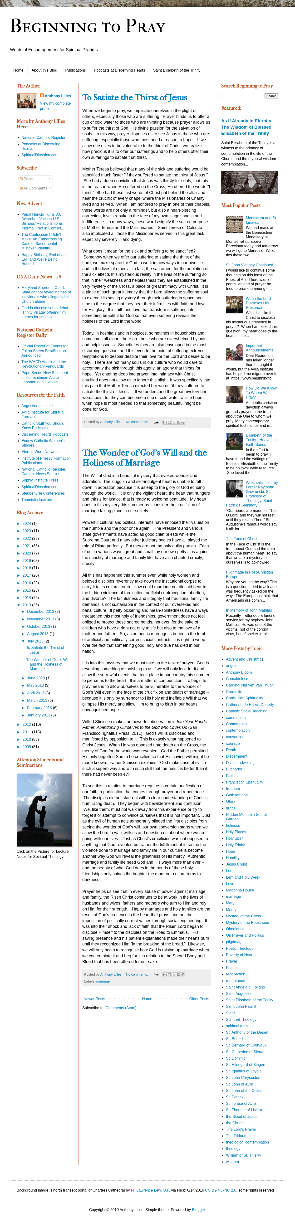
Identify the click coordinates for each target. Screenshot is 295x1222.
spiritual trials (237, 1026)
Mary (230, 903)
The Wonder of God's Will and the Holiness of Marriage (144, 458)
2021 (27, 546)
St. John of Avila (239, 1084)
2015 (27, 590)
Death (231, 750)
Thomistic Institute (36, 500)
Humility (233, 858)
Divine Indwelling (240, 763)
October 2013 (39, 626)
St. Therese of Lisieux (244, 1110)
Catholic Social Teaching (246, 711)
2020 (27, 553)
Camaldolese (237, 679)
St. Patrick (234, 1097)
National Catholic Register (43, 138)
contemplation (238, 730)
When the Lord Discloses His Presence (258, 303)
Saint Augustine (239, 994)
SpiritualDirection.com (40, 155)
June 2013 (36, 678)
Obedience (235, 929)
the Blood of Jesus (241, 1117)
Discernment (236, 756)
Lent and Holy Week (243, 877)
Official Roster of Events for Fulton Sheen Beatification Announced (44, 350)
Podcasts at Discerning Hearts (119, 70)
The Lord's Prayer (241, 1129)
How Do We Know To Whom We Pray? (261, 392)
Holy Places (236, 832)
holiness (233, 825)
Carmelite (234, 692)
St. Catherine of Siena (244, 1052)
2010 (27, 739)
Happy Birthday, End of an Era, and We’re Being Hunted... (43, 259)
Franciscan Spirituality (244, 782)
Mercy (231, 910)
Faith (230, 776)
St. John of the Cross (243, 1091)
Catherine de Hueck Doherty (250, 705)
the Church (235, 1123)
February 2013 (40, 708)
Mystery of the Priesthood (247, 922)
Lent (229, 871)
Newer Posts (94, 999)
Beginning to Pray (87, 26)
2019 (27, 561)
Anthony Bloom (239, 672)
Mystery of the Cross (243, 916)
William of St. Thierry (243, 1155)
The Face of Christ (241, 539)
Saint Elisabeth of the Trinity (176, 70)
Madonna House (240, 890)
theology (233, 1149)
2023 (27, 531)
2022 (27, 538)
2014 (27, 598)
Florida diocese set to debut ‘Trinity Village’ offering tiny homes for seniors (44, 312)
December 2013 (41, 611)
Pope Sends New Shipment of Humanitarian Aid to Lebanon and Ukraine (44, 377)
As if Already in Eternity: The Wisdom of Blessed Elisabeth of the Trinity (247, 127)
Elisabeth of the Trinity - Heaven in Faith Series (261, 439)
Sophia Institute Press (40, 480)
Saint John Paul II (241, 1006)
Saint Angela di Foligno (245, 987)
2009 (27, 747)
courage (233, 743)
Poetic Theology (239, 948)
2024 (27, 523)
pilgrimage (235, 942)
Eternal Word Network (40, 452)
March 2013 (37, 700)
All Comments (33, 188)
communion (236, 718)
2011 (27, 732)
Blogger (198, 1210)
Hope (230, 851)
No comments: (137, 422)
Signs (231, 1013)
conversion (235, 737)
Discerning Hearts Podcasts (44, 434)
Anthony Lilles (58, 96)
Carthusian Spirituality (244, 698)
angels (231, 666)
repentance (235, 981)
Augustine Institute (37, 406)
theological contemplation (247, 1142)
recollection (235, 974)
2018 (27, 568)
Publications (75, 70)
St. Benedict (236, 1039)
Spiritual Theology (241, 1020)
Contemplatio (237, 724)
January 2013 (39, 715)
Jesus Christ (236, 864)
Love (230, 884)
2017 (27, 575)
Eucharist (234, 769)
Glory (230, 801)
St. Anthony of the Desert (247, 1032)
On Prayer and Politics (245, 935)
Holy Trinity (235, 845)
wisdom (232, 1162)
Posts (26, 179)
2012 (27, 724)
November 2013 (41, 619)
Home (18, 70)
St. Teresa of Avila (241, 1103)
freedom (233, 789)
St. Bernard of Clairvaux (246, 1045)
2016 (27, 583)
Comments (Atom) (121, 1008)
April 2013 (36, 693)
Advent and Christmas (244, 659)
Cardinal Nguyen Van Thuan (250, 685)
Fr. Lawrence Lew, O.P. (150, 1190)
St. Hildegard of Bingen (245, 1065)
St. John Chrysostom (243, 1078)
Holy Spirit (234, 838)
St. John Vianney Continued (249, 265)
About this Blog (44, 70)
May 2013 (36, 685)
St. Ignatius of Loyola (243, 1071)
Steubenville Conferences (43, 493)
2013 (27, 605)
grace (231, 808)
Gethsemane (237, 795)
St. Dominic (236, 1058)
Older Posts (199, 999)
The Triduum (236, 1136)
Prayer (231, 961)
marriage (103, 981)
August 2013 (38, 634)
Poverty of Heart (240, 955)
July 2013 (35, 641)
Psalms (232, 968)
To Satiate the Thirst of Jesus (134, 97)
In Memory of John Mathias (249, 610)
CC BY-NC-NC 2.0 (220, 1190)
